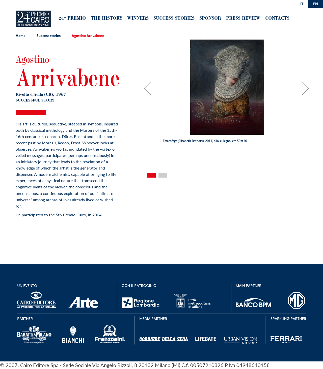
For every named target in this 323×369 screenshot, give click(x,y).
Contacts (277, 18)
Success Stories (174, 18)
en (315, 4)
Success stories (49, 36)
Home (20, 36)
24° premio (72, 18)
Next (304, 90)
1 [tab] (151, 175)
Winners (138, 18)
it (301, 4)
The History (106, 18)
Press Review (243, 18)
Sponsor (210, 18)
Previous (153, 90)
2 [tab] (162, 175)
